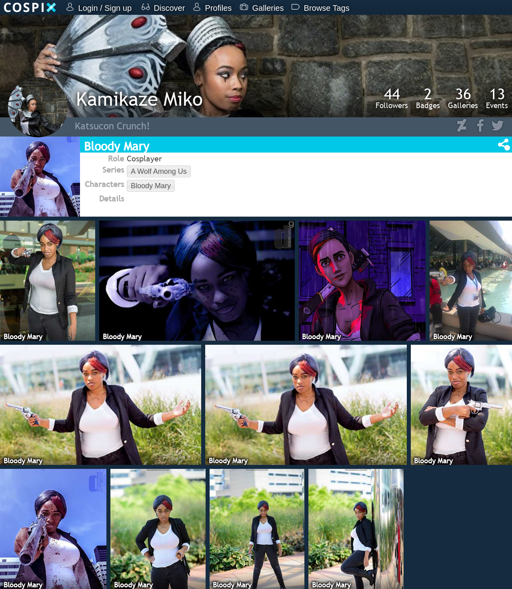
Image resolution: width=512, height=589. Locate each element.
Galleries (463, 98)
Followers (392, 98)
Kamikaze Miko (139, 98)
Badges (428, 98)
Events (497, 98)
